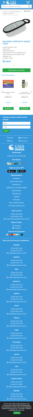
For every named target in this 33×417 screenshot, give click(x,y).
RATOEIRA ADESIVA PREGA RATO (8, 93)
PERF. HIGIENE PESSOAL (16, 203)
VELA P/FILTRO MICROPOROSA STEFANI (25, 93)
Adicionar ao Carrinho (16, 70)
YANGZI (11, 58)
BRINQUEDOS (16, 184)
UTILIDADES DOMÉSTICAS (16, 206)
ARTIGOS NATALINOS (16, 181)
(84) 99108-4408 (16, 396)
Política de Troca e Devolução (16, 156)
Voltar (27, 11)
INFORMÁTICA (16, 194)
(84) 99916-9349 (16, 311)
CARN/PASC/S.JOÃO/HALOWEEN (16, 187)
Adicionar (8, 108)
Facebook (16, 228)
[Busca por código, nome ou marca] (14, 6)
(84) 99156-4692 (16, 360)
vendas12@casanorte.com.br (16, 301)
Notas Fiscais (23, 141)
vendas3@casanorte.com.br (16, 314)
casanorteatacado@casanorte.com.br (16, 219)
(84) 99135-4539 (16, 287)
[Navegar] (2, 92)
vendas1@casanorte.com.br (16, 338)
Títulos (10, 141)
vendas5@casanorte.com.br (16, 253)
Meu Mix (10, 138)
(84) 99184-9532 (16, 275)
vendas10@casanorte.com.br (16, 387)
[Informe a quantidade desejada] (14, 66)
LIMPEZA (16, 197)
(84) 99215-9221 (16, 372)
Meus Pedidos (23, 138)
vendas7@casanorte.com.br (16, 399)
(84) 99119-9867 (16, 384)
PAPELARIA (16, 200)
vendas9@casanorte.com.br (16, 374)
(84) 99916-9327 (16, 216)
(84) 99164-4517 (16, 250)
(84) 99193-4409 (16, 323)
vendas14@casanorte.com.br (16, 289)
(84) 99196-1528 (16, 299)
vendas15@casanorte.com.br (16, 277)
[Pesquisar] (30, 6)
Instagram (16, 226)
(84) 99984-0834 (16, 336)
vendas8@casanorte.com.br (16, 326)
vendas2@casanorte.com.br (16, 350)
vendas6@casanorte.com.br (16, 362)
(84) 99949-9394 (16, 348)
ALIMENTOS (16, 178)
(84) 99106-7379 (16, 263)
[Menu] (4, 2)
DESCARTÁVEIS (16, 191)
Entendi (17, 412)
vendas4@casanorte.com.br (16, 265)
